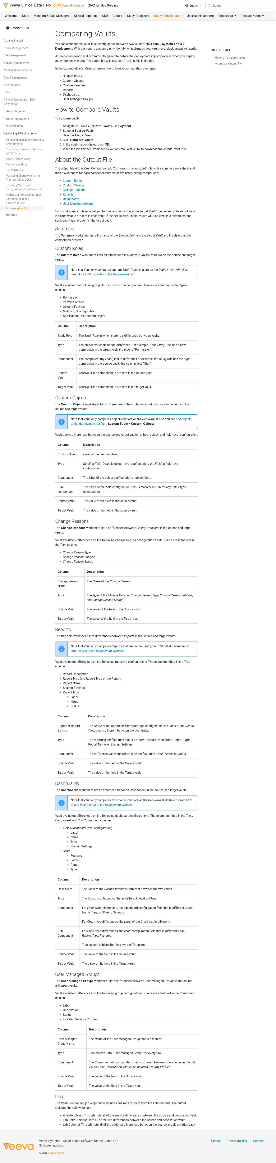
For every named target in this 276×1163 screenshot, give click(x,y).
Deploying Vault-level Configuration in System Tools (24, 187)
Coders (117, 16)
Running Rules (14, 170)
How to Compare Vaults (230, 57)
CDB (105, 16)
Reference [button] (10, 215)
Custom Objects (73, 185)
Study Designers (138, 16)
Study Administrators (168, 16)
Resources (226, 16)
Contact (216, 1141)
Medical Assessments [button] (18, 70)
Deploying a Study (16, 164)
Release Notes (251, 16)
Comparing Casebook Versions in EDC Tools (24, 151)
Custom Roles (72, 181)
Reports (68, 194)
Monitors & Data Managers (52, 16)
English (192, 5)
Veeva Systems (56, 1152)
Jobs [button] (7, 92)
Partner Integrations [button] (16, 118)
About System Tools (18, 158)
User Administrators (200, 16)
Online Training (237, 1141)
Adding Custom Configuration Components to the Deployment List (24, 198)
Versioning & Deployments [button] (20, 133)
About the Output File (228, 63)
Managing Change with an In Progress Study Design (23, 177)
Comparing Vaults (16, 208)
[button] (8, 28)
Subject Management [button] (17, 63)
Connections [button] (12, 85)
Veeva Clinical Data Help (27, 5)
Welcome (11, 16)
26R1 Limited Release (103, 5)
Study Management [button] (16, 48)
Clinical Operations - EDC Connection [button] (19, 102)
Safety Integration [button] (15, 111)
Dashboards (71, 199)
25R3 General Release (69, 5)
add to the (108, 274)
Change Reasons (74, 190)
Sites (25, 16)
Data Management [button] (15, 77)
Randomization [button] (13, 126)
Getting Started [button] (13, 40)
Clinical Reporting (86, 16)
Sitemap (258, 1141)
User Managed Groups (78, 203)
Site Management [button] (15, 55)
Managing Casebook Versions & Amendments (25, 141)
